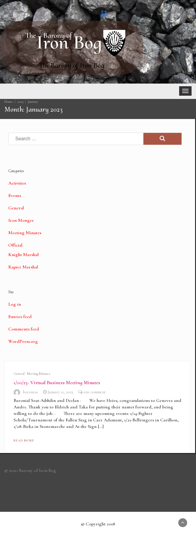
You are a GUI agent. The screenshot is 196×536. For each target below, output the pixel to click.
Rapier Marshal (23, 267)
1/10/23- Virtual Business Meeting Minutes (57, 382)
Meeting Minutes (24, 233)
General (16, 208)
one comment (94, 392)
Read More (24, 440)
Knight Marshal (23, 255)
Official (15, 245)
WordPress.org (23, 341)
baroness (30, 392)
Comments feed (23, 329)
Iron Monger (21, 220)
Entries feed (20, 317)
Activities (17, 183)
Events (14, 195)
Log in (14, 304)
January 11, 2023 (60, 392)
